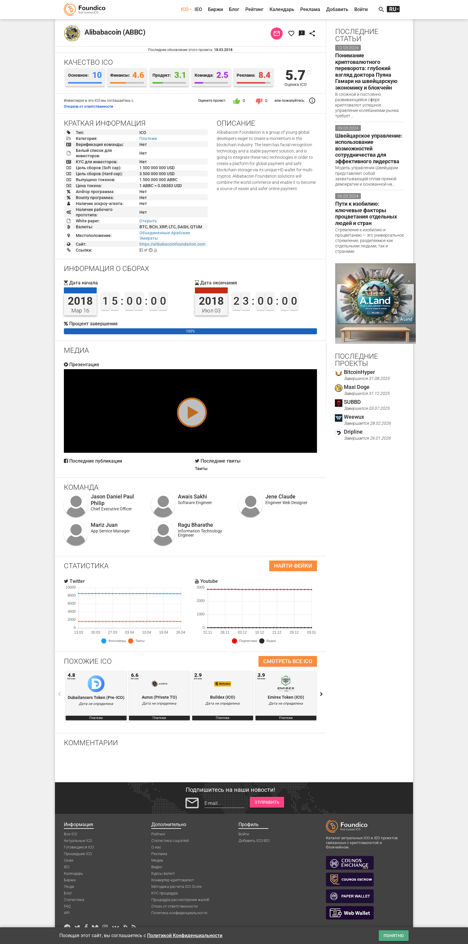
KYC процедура (164, 893)
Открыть (148, 220)
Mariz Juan (104, 525)
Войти (361, 9)
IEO (198, 9)
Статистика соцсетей (170, 840)
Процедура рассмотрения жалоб (180, 899)
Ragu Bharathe (195, 525)
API (67, 913)
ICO (185, 9)
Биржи (215, 9)
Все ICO (70, 834)
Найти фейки (293, 566)
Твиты (201, 468)
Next (321, 694)
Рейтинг (254, 9)
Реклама (310, 9)
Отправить (267, 802)
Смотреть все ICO (287, 661)
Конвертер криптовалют (172, 880)
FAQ (67, 906)
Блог (234, 9)
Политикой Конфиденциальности (184, 935)
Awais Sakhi (192, 496)
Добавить (337, 9)
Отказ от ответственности (174, 906)
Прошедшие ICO (78, 853)
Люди (69, 886)
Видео (156, 867)
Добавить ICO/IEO (254, 840)
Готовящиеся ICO (79, 847)
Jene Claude (280, 496)
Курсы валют (163, 873)
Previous (59, 694)
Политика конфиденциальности (179, 913)
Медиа (157, 860)
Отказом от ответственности (88, 106)
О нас (156, 847)
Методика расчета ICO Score (176, 886)
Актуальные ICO (78, 840)
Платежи (148, 138)
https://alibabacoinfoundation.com (172, 244)
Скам (68, 860)
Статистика (74, 899)
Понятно (394, 935)
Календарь (282, 9)
